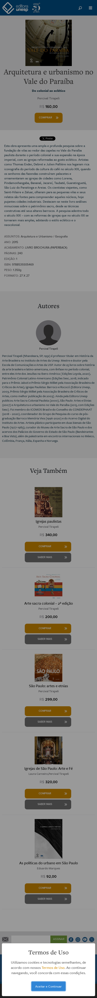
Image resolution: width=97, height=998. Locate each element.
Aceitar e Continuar (48, 986)
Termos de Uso (53, 967)
